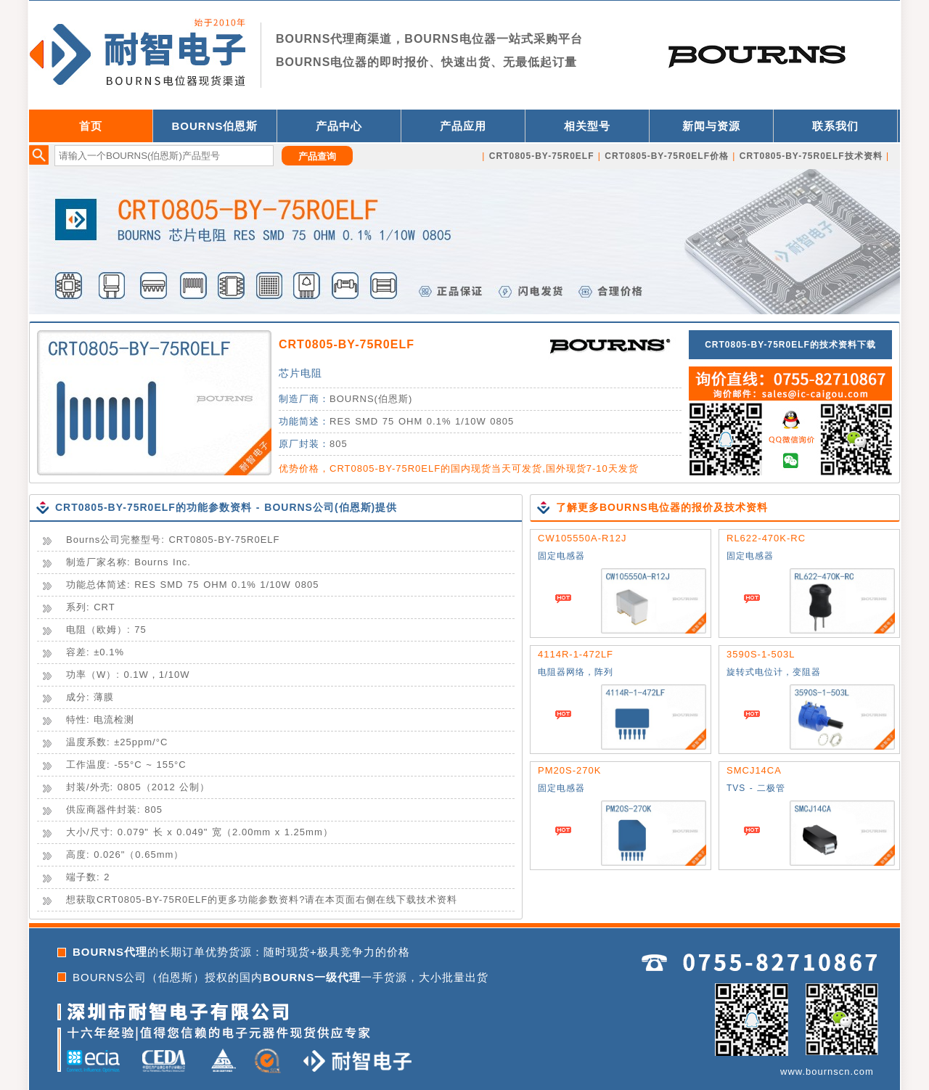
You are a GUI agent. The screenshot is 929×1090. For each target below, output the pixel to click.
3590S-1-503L (761, 654)
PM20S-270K (569, 770)
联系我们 (835, 126)
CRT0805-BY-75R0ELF (346, 344)
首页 (90, 126)
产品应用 (463, 126)
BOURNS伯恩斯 (214, 126)
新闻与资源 (711, 126)
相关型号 (587, 126)
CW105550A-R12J (582, 538)
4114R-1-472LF (575, 654)
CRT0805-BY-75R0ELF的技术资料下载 (790, 345)
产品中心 (339, 126)
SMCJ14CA (754, 770)
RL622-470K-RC (766, 538)
